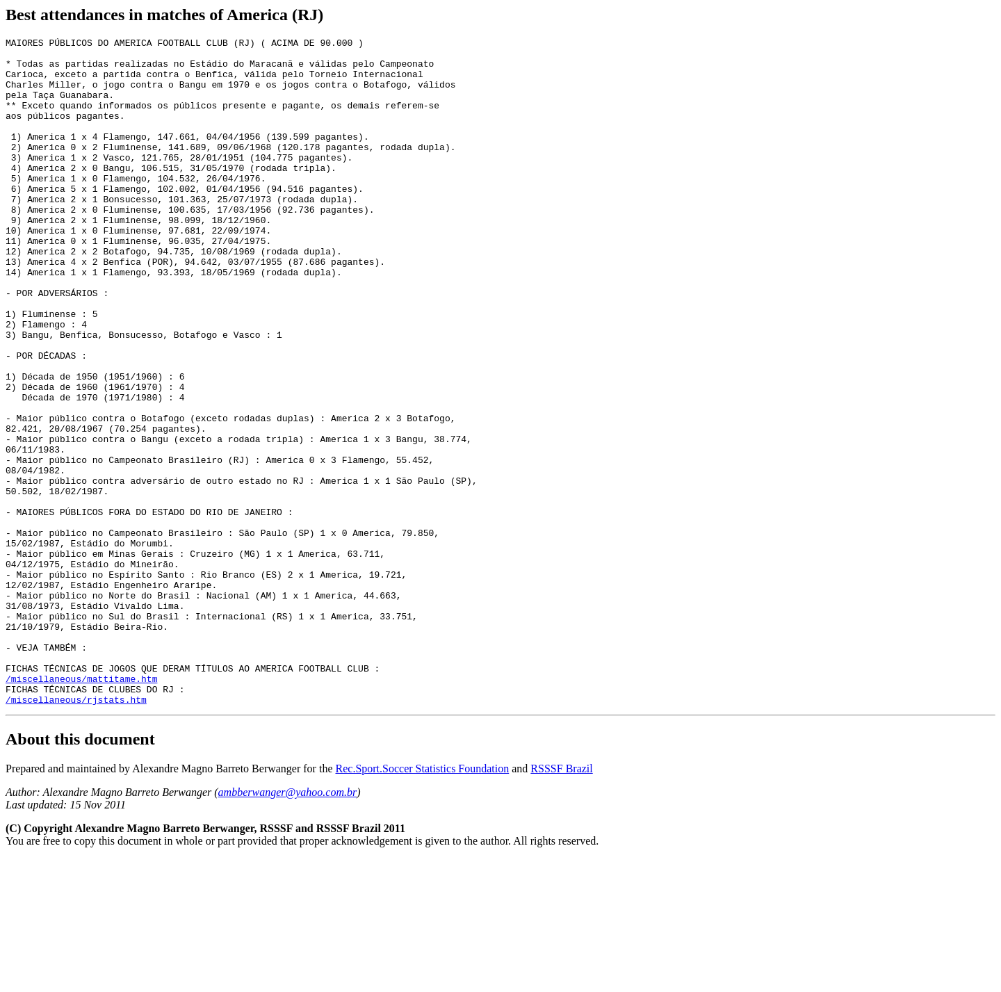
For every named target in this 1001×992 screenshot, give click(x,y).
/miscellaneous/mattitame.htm (81, 808)
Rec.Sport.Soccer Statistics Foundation (423, 902)
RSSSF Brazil (561, 902)
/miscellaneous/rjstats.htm (76, 833)
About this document (80, 872)
